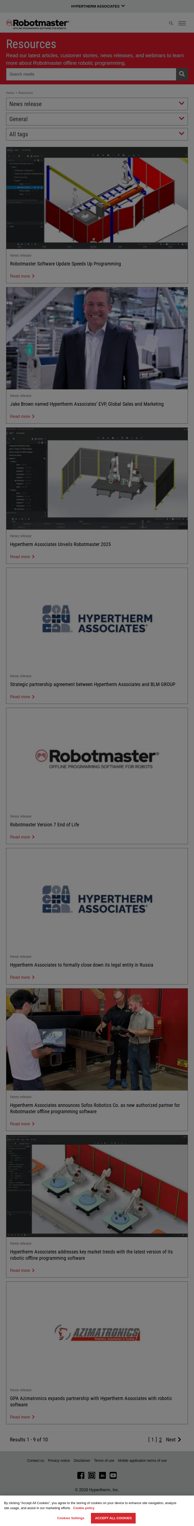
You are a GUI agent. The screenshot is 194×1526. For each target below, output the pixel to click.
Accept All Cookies (113, 1518)
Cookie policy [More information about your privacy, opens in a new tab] (84, 1508)
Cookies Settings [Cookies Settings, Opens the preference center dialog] (70, 1518)
